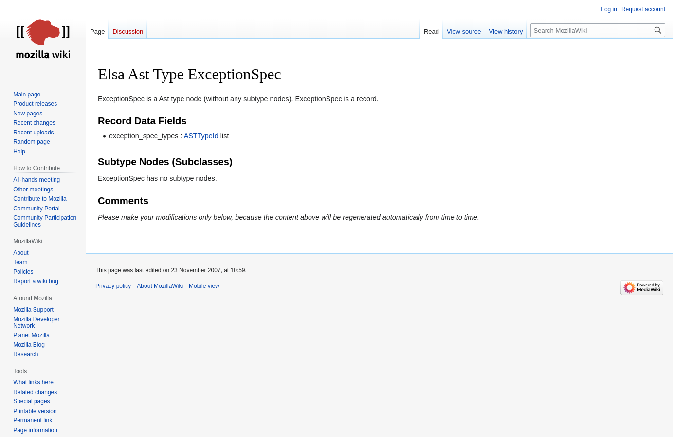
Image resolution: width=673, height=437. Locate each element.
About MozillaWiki (160, 286)
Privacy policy (113, 286)
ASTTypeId (201, 136)
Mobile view (204, 286)
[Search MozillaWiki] (597, 30)
